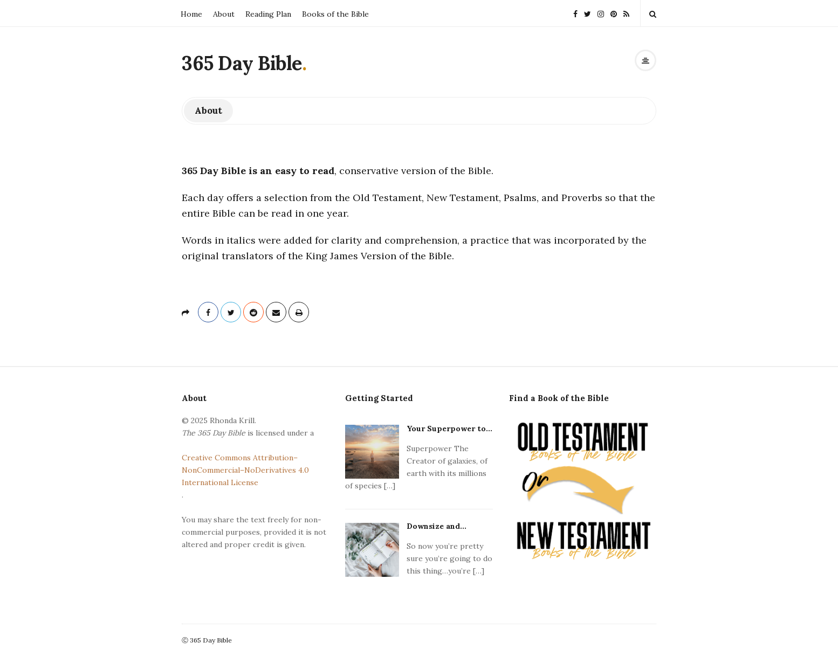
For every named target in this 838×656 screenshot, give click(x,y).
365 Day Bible (242, 63)
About (224, 14)
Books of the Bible (335, 14)
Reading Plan (268, 14)
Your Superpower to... (449, 428)
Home (191, 14)
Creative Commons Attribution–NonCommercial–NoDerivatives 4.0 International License (245, 470)
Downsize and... (436, 526)
